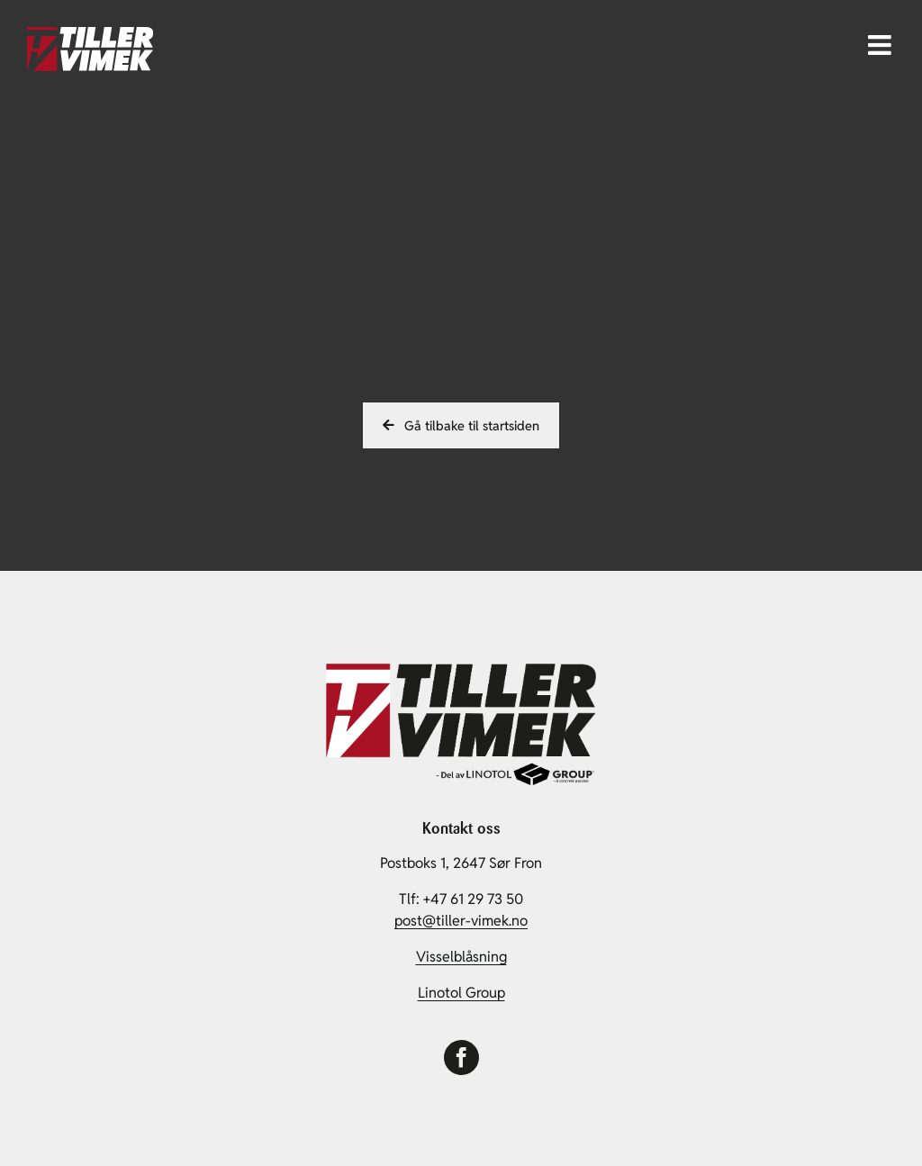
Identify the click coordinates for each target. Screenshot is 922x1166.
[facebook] (461, 1057)
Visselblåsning (461, 956)
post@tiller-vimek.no (461, 920)
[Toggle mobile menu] (881, 45)
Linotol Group (461, 992)
